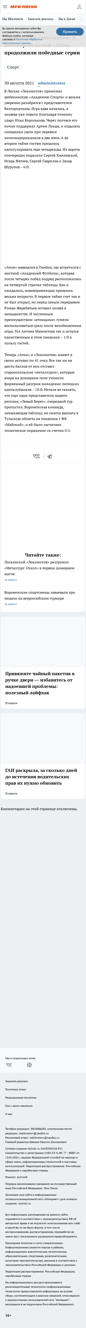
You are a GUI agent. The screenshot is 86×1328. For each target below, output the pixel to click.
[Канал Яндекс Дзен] (29, 1065)
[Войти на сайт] (79, 6)
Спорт (13, 67)
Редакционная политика (20, 1097)
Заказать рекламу (41, 19)
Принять (70, 32)
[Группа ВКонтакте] (8, 1065)
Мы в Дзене (66, 19)
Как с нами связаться (18, 1105)
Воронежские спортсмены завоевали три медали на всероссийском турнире (43, 598)
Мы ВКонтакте (12, 19)
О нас (8, 1114)
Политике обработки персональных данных (22, 41)
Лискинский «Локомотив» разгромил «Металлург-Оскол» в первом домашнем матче (43, 571)
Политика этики (15, 1089)
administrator (52, 83)
